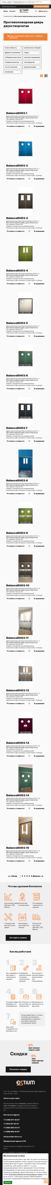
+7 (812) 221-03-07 (11, 1124)
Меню (6, 11)
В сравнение (39, 126)
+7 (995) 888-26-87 (12, 1131)
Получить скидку (18, 1069)
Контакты (43, 11)
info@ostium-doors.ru (9, 6)
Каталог (12, 11)
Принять (8, 1182)
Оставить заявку (41, 6)
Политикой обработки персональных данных (26, 1174)
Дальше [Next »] (36, 876)
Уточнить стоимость (16, 126)
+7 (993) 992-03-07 (12, 1127)
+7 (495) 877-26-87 (12, 1120)
